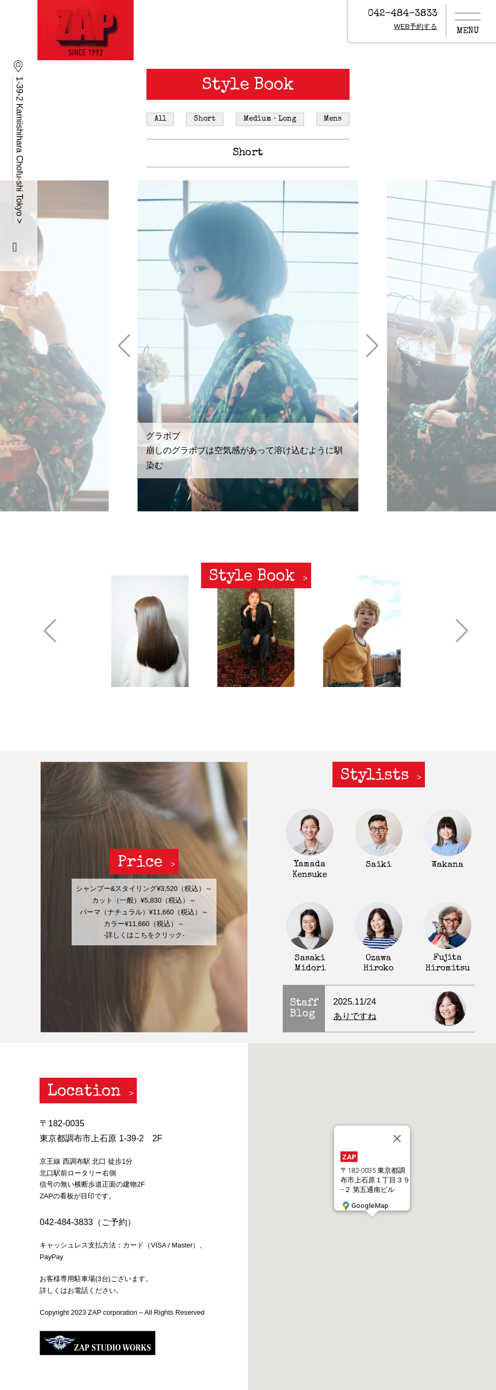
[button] (124, 346)
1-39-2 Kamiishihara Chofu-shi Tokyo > (19, 150)
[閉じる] (397, 1138)
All (160, 119)
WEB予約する (415, 26)
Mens (333, 119)
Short (204, 119)
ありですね (355, 1016)
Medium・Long (270, 119)
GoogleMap (364, 1206)
